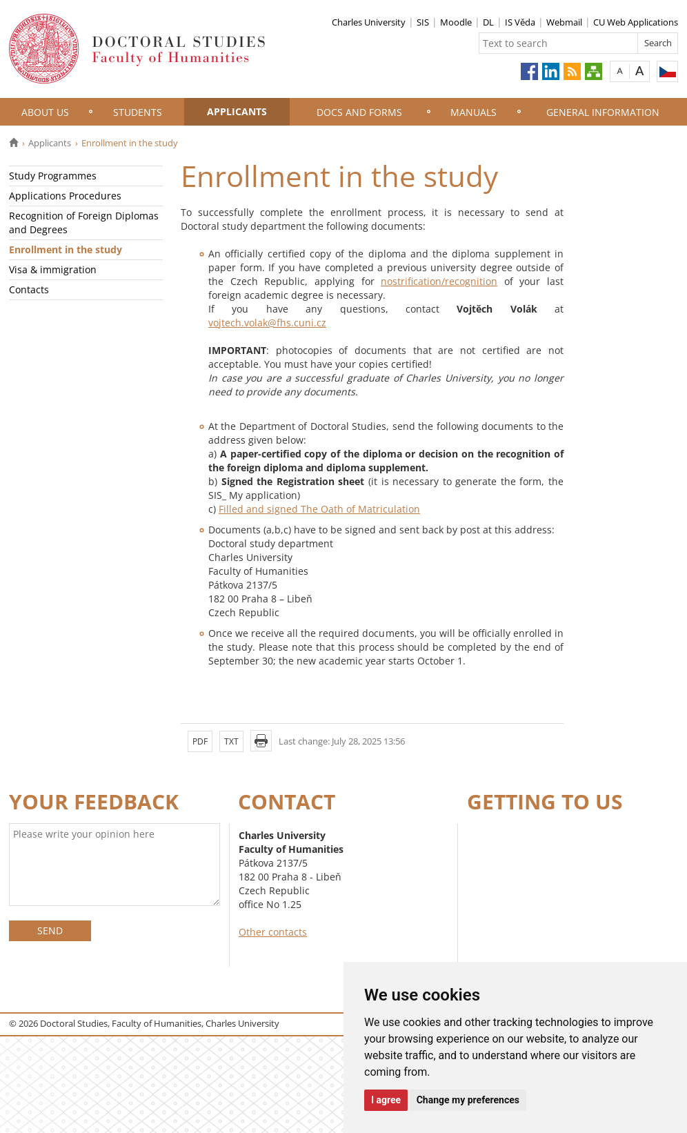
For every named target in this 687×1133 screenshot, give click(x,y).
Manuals (473, 112)
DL (488, 22)
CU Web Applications (635, 22)
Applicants (237, 111)
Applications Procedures (65, 195)
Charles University (369, 22)
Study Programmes (53, 175)
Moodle (456, 22)
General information (602, 112)
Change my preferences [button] (468, 1099)
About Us (45, 112)
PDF (200, 741)
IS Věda (520, 22)
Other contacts (273, 931)
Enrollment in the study (65, 249)
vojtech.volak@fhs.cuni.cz (267, 322)
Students (137, 112)
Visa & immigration (53, 269)
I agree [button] (386, 1099)
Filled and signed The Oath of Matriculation (319, 508)
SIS (423, 22)
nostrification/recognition (439, 281)
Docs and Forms (359, 112)
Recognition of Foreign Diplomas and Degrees (84, 222)
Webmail (564, 22)
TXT (231, 741)
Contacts (29, 289)
